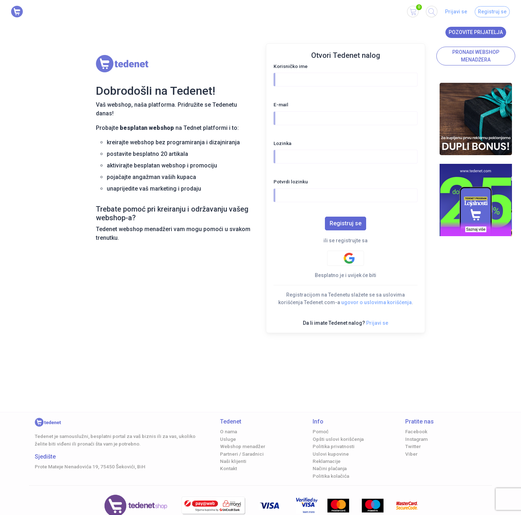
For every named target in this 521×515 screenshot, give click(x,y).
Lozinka (282, 143)
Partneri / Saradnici (242, 454)
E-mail (281, 104)
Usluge (228, 439)
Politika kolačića (331, 476)
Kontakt (228, 468)
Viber (411, 454)
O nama (228, 431)
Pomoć (321, 431)
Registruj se (492, 11)
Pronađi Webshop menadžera (475, 56)
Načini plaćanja (330, 468)
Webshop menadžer (242, 446)
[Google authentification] (345, 258)
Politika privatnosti (334, 446)
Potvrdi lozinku (291, 181)
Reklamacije (326, 461)
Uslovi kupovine (331, 454)
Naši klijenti (233, 461)
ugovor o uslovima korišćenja (376, 302)
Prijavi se (456, 11)
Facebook (416, 431)
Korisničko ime (291, 66)
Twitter (413, 446)
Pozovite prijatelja (476, 32)
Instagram (416, 439)
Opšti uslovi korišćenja (338, 439)
